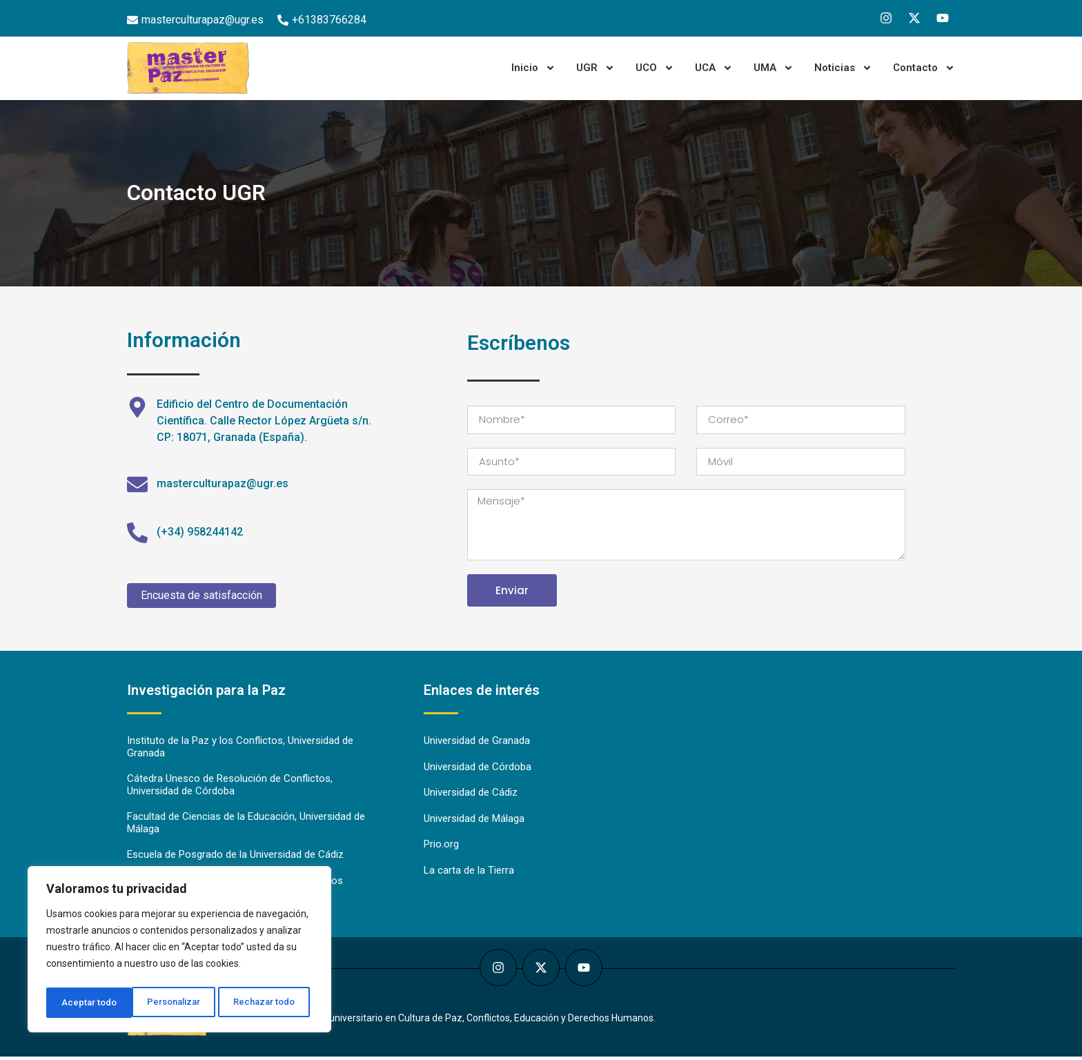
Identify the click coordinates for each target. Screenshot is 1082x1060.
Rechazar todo (179, 1002)
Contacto (924, 68)
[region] (179, 951)
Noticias (843, 68)
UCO (655, 68)
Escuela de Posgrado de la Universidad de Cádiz (235, 858)
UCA (714, 68)
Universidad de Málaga (474, 820)
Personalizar (87, 1002)
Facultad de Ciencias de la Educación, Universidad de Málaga (246, 825)
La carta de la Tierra (469, 873)
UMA (774, 68)
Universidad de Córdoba (477, 768)
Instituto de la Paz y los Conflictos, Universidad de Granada (240, 748)
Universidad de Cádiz (471, 794)
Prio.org (441, 847)
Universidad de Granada (477, 742)
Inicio (533, 68)
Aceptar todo (271, 1002)
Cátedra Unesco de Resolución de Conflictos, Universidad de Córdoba (230, 786)
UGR (595, 68)
